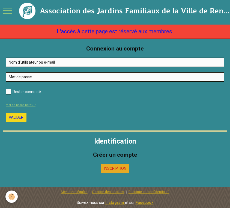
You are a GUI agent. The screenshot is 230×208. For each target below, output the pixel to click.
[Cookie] (11, 197)
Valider (16, 117)
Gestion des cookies (108, 192)
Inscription (115, 168)
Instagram (115, 202)
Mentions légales (74, 192)
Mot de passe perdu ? (20, 105)
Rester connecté (23, 91)
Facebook (145, 202)
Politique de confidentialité (149, 192)
